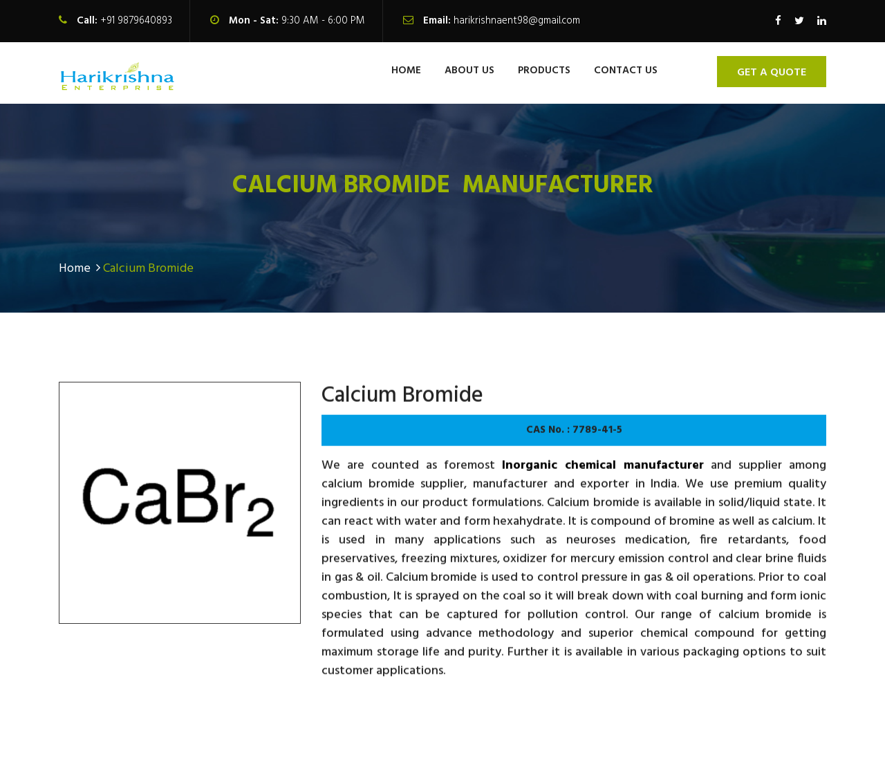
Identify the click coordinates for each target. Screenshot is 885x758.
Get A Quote (771, 73)
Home (406, 70)
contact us (626, 70)
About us (469, 70)
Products (544, 70)
